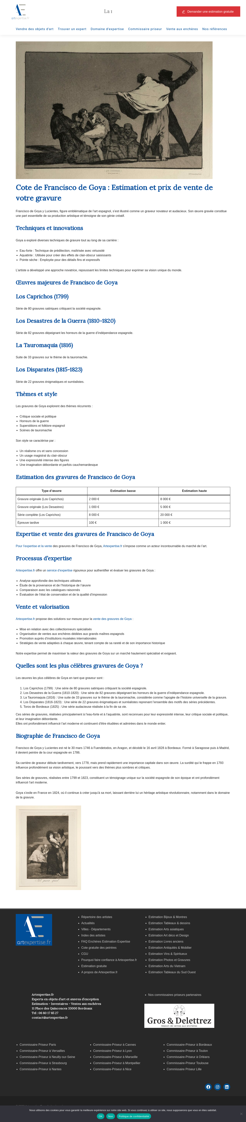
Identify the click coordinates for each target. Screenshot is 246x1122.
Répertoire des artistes (96, 917)
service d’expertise (59, 570)
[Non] (241, 1114)
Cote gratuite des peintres (98, 947)
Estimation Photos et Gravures (169, 960)
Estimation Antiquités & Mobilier (170, 947)
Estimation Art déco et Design (169, 935)
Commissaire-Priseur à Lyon (112, 1050)
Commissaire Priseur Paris (38, 1044)
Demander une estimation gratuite (210, 11)
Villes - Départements (96, 929)
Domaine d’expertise (107, 29)
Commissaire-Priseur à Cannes (115, 1044)
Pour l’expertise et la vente (34, 546)
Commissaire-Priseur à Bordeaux (189, 1044)
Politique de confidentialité (134, 1116)
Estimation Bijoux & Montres (168, 917)
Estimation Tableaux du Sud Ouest (172, 972)
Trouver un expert (72, 29)
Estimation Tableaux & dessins (169, 923)
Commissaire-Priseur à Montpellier (116, 1063)
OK (100, 1116)
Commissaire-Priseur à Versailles (42, 1050)
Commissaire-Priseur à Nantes (41, 1069)
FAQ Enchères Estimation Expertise (105, 941)
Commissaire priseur (145, 29)
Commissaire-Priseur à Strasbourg (44, 1063)
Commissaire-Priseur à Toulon (187, 1050)
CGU (84, 953)
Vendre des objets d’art (35, 29)
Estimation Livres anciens (166, 941)
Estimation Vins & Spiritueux (168, 953)
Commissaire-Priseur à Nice (112, 1069)
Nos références (214, 29)
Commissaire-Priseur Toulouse (188, 1063)
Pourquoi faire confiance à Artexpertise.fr (109, 960)
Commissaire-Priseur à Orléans (188, 1057)
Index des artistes (93, 935)
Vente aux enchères (182, 29)
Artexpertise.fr (112, 546)
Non (110, 1116)
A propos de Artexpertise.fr (99, 972)
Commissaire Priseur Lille (184, 1069)
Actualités (88, 923)
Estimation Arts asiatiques (166, 929)
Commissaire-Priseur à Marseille (115, 1057)
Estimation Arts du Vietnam (167, 966)
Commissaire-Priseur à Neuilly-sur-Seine (47, 1057)
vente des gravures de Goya (112, 619)
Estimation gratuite (94, 966)
